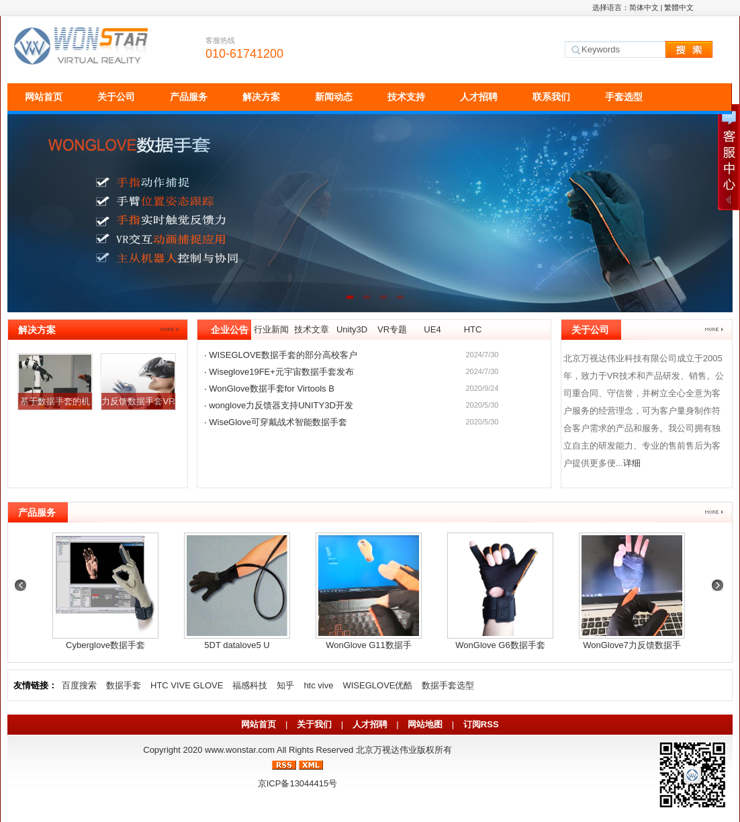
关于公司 (116, 96)
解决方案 (261, 96)
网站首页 (43, 96)
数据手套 (123, 685)
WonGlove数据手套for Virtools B (271, 388)
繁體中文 (679, 7)
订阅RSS (481, 724)
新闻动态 (334, 96)
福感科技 (249, 685)
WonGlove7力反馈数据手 (632, 645)
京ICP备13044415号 (298, 783)
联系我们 (551, 96)
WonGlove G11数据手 (369, 645)
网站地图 (425, 724)
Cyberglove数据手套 (105, 645)
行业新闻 (271, 329)
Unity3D (351, 329)
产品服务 (188, 96)
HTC (473, 329)
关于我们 (314, 724)
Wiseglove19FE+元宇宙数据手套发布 (281, 372)
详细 (632, 463)
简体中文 (644, 7)
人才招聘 (479, 96)
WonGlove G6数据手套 (500, 645)
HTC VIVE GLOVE (186, 685)
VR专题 (392, 329)
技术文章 (311, 329)
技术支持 (406, 96)
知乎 (285, 685)
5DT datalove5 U (236, 645)
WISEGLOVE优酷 (377, 685)
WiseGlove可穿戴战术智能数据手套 (278, 422)
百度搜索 (79, 685)
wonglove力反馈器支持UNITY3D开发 (281, 405)
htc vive (318, 685)
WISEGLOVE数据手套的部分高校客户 (283, 355)
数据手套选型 (448, 685)
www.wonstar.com (240, 750)
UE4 (432, 329)
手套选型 (624, 96)
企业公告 (229, 329)
